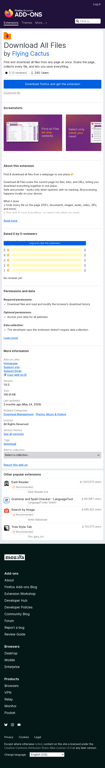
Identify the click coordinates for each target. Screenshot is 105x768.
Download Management (19, 414)
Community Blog (17, 614)
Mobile (9, 660)
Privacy (8, 737)
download (10, 443)
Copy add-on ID (15, 374)
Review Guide (14, 634)
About (9, 580)
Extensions (11, 22)
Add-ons (11, 573)
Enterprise (12, 667)
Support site (12, 367)
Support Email (12, 370)
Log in (97, 4)
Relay (8, 699)
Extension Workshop (19, 594)
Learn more (11, 337)
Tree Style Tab (21, 527)
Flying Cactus (30, 53)
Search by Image (23, 509)
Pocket (9, 713)
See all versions (14, 433)
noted (38, 744)
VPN (7, 692)
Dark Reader (20, 482)
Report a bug (14, 627)
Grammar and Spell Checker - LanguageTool (42, 499)
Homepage (11, 363)
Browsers (11, 686)
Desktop (10, 653)
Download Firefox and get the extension (52, 84)
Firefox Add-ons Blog (20, 587)
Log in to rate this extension (44, 243)
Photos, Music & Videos (51, 414)
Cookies (24, 737)
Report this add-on (16, 464)
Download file (12, 92)
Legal (37, 737)
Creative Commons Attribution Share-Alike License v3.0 (38, 747)
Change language (15, 754)
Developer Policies (18, 607)
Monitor (10, 706)
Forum (9, 621)
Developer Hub (15, 600)
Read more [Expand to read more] (10, 220)
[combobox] (88, 21)
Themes (26, 22)
